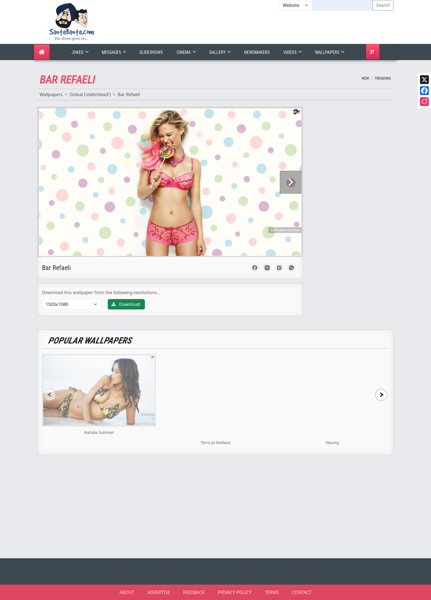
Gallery (220, 52)
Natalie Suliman (99, 432)
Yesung (332, 442)
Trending (383, 78)
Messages (115, 52)
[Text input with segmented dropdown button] (342, 5)
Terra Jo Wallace (216, 442)
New (365, 78)
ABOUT (127, 592)
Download (126, 304)
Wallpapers (330, 52)
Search (383, 5)
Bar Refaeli (129, 94)
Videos (293, 52)
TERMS (272, 592)
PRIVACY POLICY (235, 592)
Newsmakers (257, 52)
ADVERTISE (158, 592)
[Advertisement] (279, 27)
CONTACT (301, 592)
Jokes (80, 52)
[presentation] (49, 395)
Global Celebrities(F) (90, 94)
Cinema (186, 52)
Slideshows (151, 52)
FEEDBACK (194, 592)
